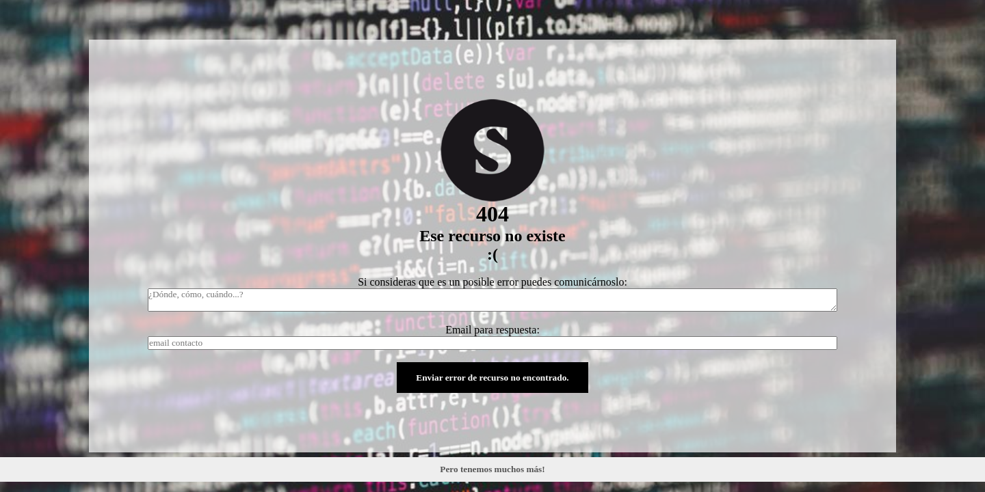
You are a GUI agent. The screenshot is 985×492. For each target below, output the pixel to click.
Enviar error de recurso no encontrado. (492, 377)
